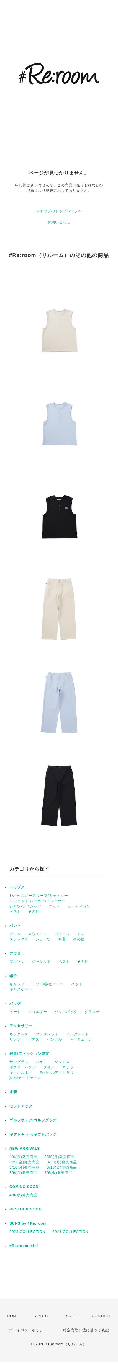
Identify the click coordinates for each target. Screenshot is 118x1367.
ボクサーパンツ (22, 1067)
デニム (15, 934)
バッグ (15, 1003)
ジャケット (41, 962)
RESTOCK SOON (25, 1209)
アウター (17, 953)
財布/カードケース (25, 1078)
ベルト (41, 1062)
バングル (54, 1039)
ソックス (62, 1062)
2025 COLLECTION (27, 1232)
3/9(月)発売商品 (23, 1173)
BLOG (70, 1316)
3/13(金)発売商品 (62, 1167)
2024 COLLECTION (70, 1232)
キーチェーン (80, 1039)
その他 (34, 911)
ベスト (15, 911)
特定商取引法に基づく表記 (86, 1330)
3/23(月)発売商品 (62, 1162)
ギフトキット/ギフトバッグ (33, 1134)
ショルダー (37, 1012)
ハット (77, 984)
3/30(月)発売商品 (60, 1157)
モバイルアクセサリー (59, 1072)
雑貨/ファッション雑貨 (29, 1054)
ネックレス (19, 1034)
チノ (81, 934)
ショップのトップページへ (59, 211)
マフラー (70, 1067)
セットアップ (20, 1106)
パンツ (15, 926)
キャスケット (20, 989)
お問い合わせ (59, 222)
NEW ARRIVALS (24, 1148)
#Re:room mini (23, 1246)
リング (15, 1039)
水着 (62, 939)
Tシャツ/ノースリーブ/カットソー (38, 896)
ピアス (34, 1039)
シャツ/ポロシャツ (25, 906)
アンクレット (77, 1034)
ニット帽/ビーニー (48, 984)
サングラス (19, 1062)
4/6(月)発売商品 (23, 1157)
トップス (17, 887)
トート (15, 1012)
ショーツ (43, 939)
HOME (13, 1316)
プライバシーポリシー (28, 1330)
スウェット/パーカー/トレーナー (37, 901)
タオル (49, 1067)
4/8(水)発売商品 (23, 1195)
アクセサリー (20, 1026)
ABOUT (42, 1316)
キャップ (17, 984)
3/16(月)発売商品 (24, 1167)
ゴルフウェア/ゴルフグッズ (33, 1120)
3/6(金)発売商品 (59, 1173)
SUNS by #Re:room (28, 1223)
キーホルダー (20, 1072)
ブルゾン (17, 962)
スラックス (19, 939)
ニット (54, 906)
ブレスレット (47, 1034)
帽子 (13, 976)
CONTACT (101, 1316)
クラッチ (92, 1012)
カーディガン (78, 906)
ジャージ (62, 934)
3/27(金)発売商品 (24, 1162)
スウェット (37, 934)
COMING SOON (24, 1187)
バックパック (66, 1012)
